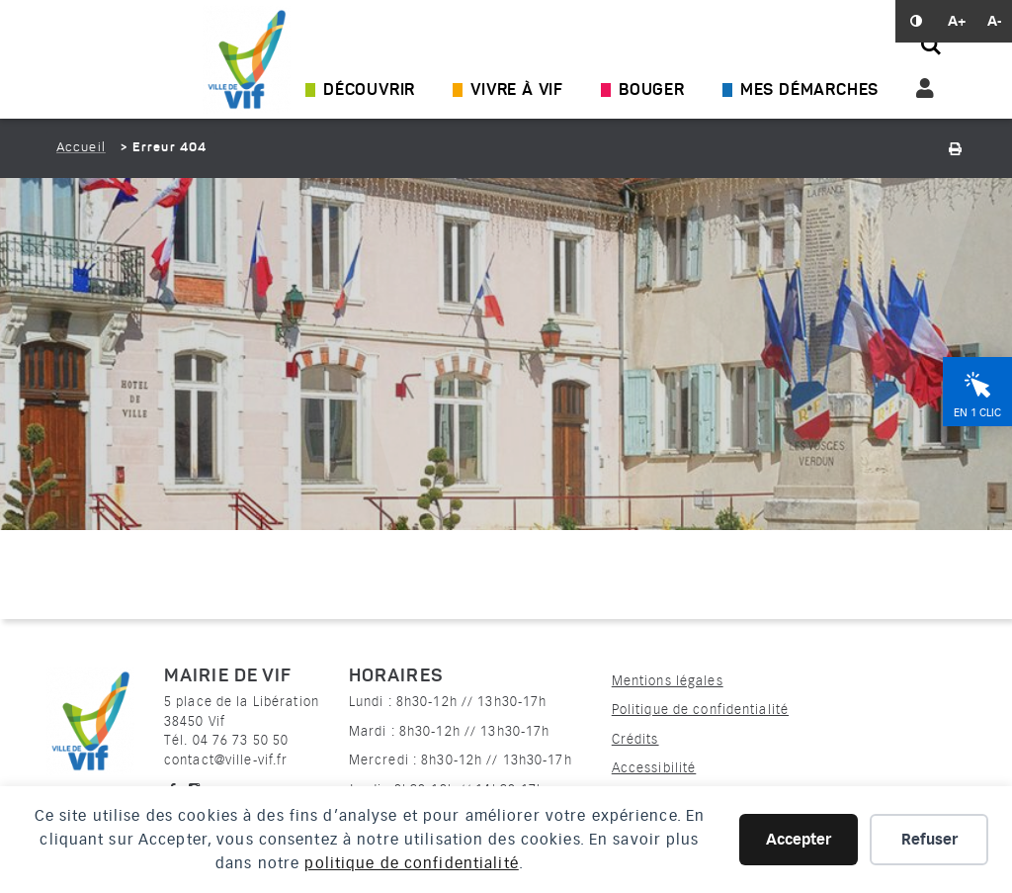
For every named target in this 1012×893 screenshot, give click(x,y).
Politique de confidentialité (700, 709)
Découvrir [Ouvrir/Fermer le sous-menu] (369, 91)
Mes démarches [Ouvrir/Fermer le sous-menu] (809, 91)
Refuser (929, 839)
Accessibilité (654, 767)
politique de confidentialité (411, 863)
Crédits (635, 739)
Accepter (798, 839)
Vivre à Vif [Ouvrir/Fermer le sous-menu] (516, 91)
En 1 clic (977, 412)
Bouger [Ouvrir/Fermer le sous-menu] (652, 91)
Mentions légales (667, 680)
